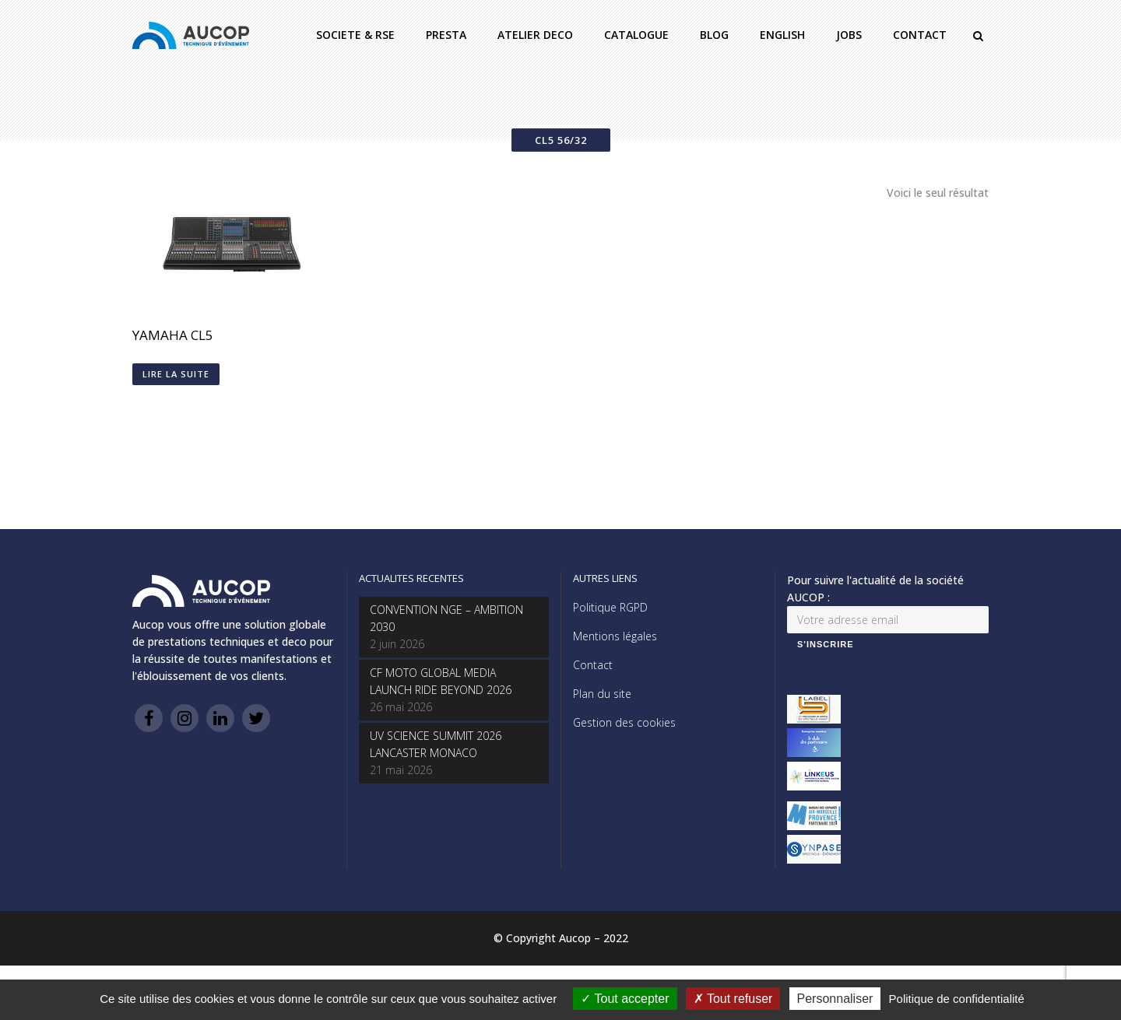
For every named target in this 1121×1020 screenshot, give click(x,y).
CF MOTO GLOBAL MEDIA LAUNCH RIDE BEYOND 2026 (440, 681)
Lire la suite (175, 374)
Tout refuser (733, 998)
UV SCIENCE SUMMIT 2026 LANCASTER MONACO (435, 744)
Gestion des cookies (624, 722)
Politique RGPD (610, 607)
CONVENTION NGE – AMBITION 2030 (446, 618)
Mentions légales (615, 636)
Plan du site (602, 693)
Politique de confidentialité (956, 998)
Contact (593, 664)
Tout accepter (625, 998)
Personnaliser (835, 998)
